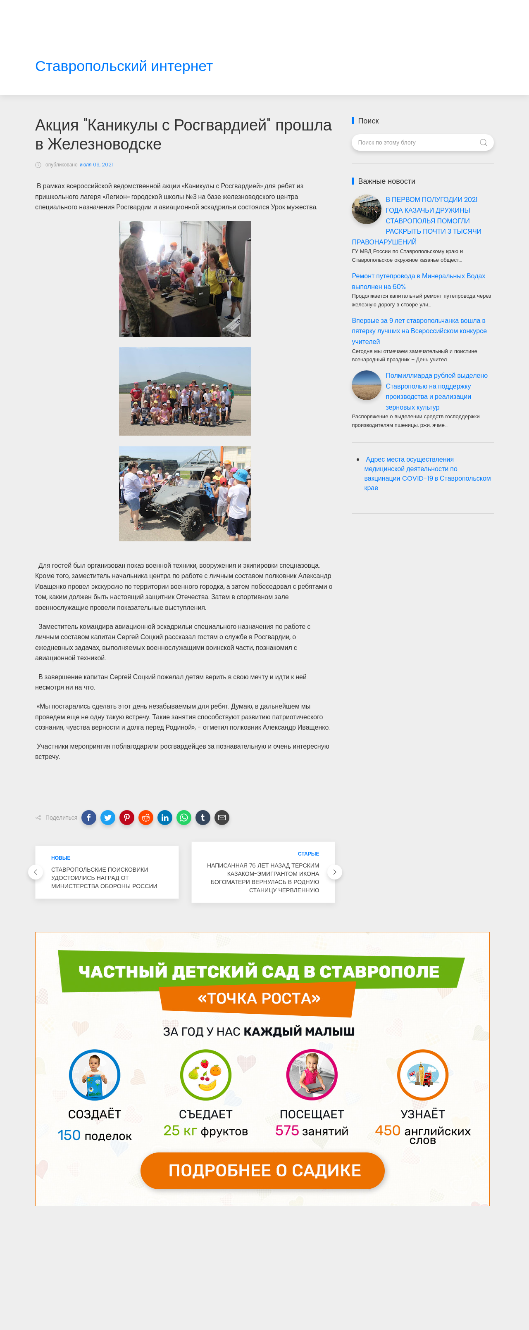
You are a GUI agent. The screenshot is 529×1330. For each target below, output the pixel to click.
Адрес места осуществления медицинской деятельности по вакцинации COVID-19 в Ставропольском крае (427, 474)
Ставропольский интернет (124, 66)
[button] (88, 817)
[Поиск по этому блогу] (422, 142)
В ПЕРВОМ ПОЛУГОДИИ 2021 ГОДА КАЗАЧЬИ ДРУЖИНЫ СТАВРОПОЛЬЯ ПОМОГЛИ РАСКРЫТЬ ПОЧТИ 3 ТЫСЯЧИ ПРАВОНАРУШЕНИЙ (416, 221)
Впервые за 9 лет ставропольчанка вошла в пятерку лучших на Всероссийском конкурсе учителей (419, 331)
